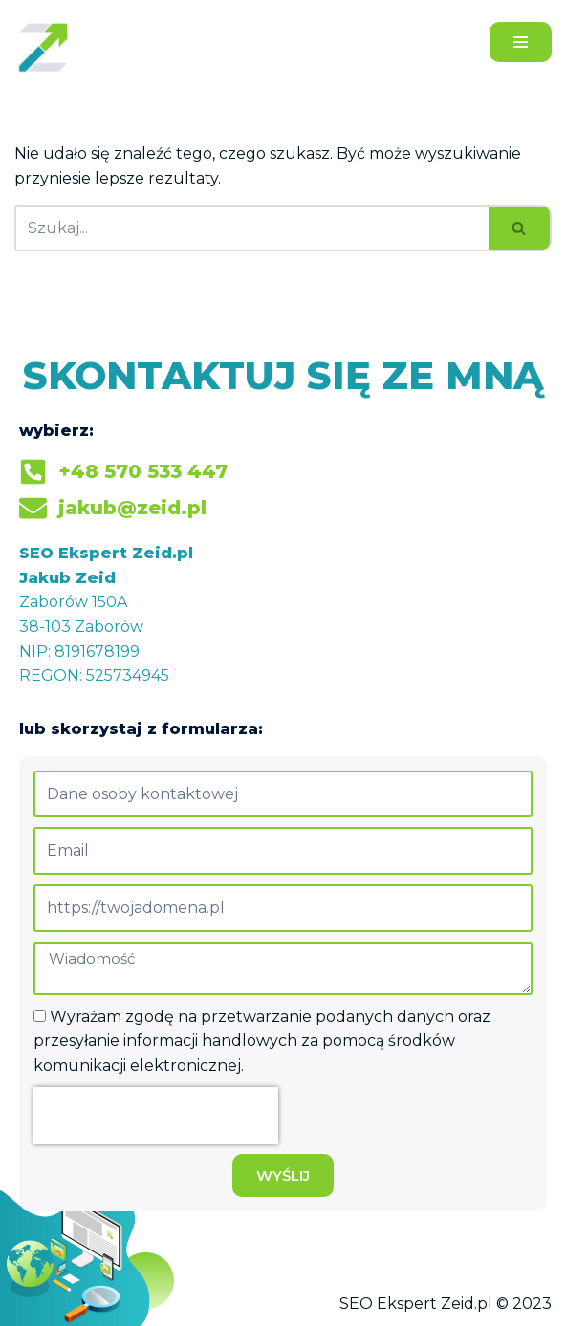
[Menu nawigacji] (521, 42)
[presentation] (155, 1115)
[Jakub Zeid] (47, 47)
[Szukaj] (251, 228)
